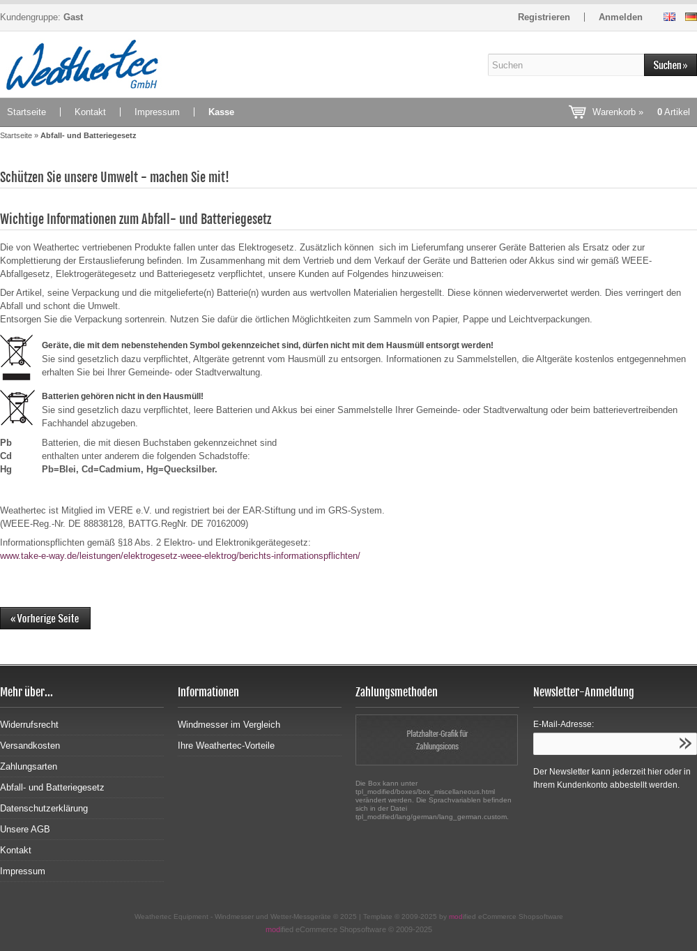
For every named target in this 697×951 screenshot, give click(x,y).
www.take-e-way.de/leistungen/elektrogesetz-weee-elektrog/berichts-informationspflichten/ (180, 556)
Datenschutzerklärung (44, 808)
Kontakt (90, 112)
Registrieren (544, 17)
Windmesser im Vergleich (229, 724)
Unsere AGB (25, 829)
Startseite (26, 112)
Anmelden (621, 17)
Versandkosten (30, 745)
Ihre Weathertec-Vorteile (226, 745)
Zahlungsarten (28, 766)
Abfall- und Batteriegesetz (52, 787)
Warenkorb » (641, 112)
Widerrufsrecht (29, 724)
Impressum (157, 112)
